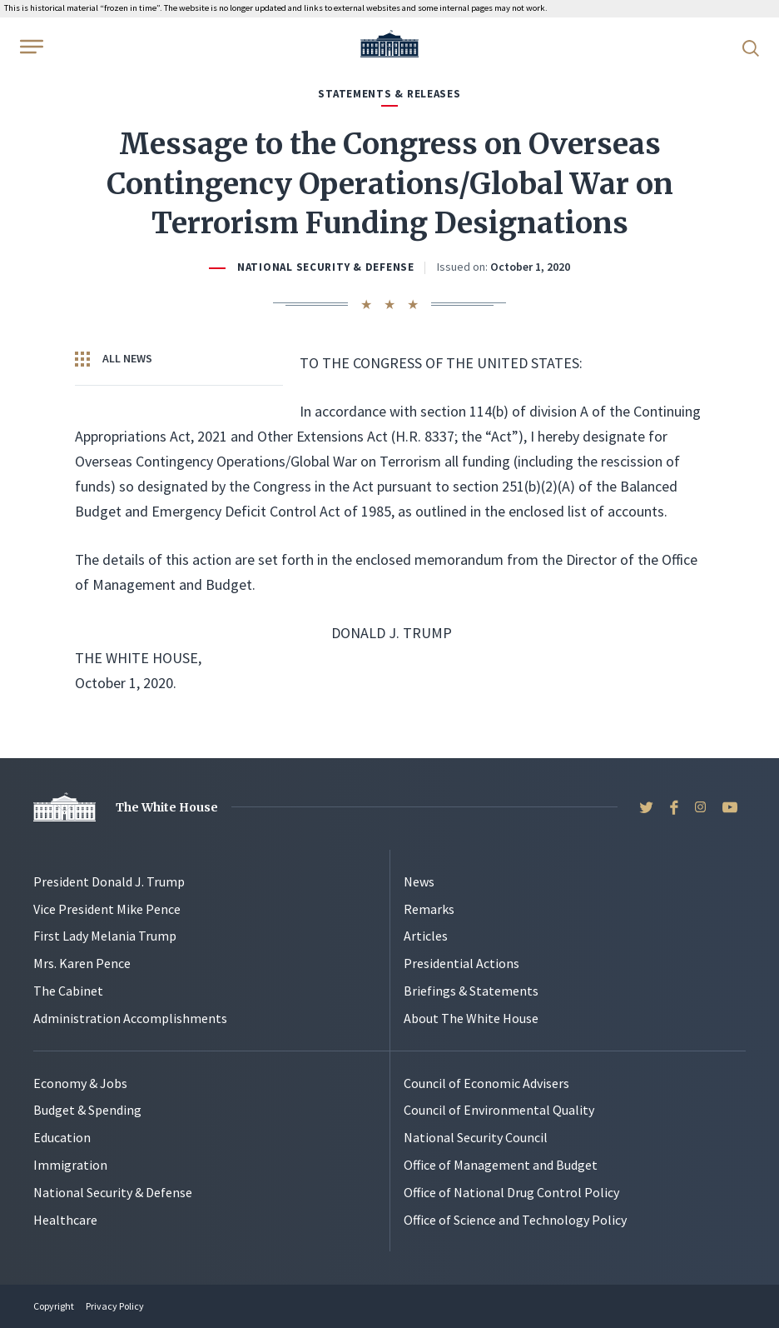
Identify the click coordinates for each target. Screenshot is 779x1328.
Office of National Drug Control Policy (511, 1192)
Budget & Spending (87, 1109)
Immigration (70, 1164)
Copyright (53, 1306)
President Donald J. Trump (109, 881)
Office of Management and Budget (501, 1164)
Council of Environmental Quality (499, 1109)
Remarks (429, 909)
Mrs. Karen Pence (82, 963)
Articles (426, 935)
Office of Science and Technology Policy (515, 1219)
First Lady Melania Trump (104, 935)
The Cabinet (68, 990)
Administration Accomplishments (130, 1018)
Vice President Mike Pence (107, 909)
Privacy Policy (115, 1306)
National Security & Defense (325, 267)
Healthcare (65, 1219)
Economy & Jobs (80, 1083)
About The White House (471, 1018)
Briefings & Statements (471, 990)
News (419, 881)
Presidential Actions (461, 963)
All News (113, 359)
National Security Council (476, 1137)
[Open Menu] (30, 47)
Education (62, 1137)
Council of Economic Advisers (486, 1083)
